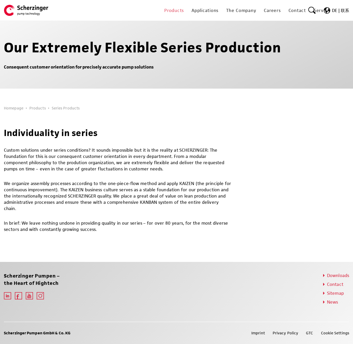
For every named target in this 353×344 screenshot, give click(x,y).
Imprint (258, 332)
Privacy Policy (285, 332)
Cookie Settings (335, 332)
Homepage (13, 108)
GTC (309, 332)
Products (37, 108)
